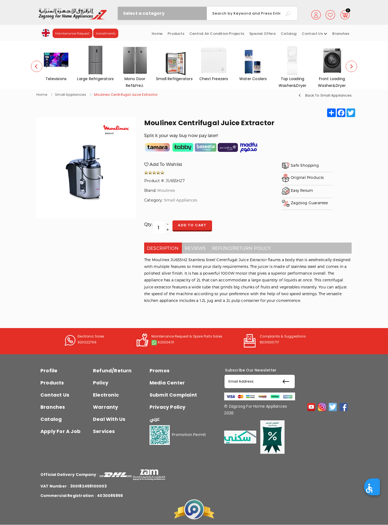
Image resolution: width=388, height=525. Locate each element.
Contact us (314, 33)
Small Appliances (70, 94)
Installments (106, 33)
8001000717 (269, 342)
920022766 (87, 342)
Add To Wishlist (163, 164)
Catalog (288, 33)
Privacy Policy (168, 407)
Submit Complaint (173, 394)
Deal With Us (109, 419)
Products (176, 33)
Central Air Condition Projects (216, 33)
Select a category (144, 13)
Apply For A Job (60, 431)
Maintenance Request (72, 33)
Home (157, 33)
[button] (46, 32)
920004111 (166, 342)
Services (104, 431)
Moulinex (166, 190)
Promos (159, 370)
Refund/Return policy (241, 248)
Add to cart (195, 225)
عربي (155, 419)
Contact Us (54, 394)
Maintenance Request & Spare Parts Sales (186, 336)
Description (163, 248)
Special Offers (262, 33)
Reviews (195, 248)
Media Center (167, 382)
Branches (340, 33)
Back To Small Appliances (328, 95)
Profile (48, 370)
